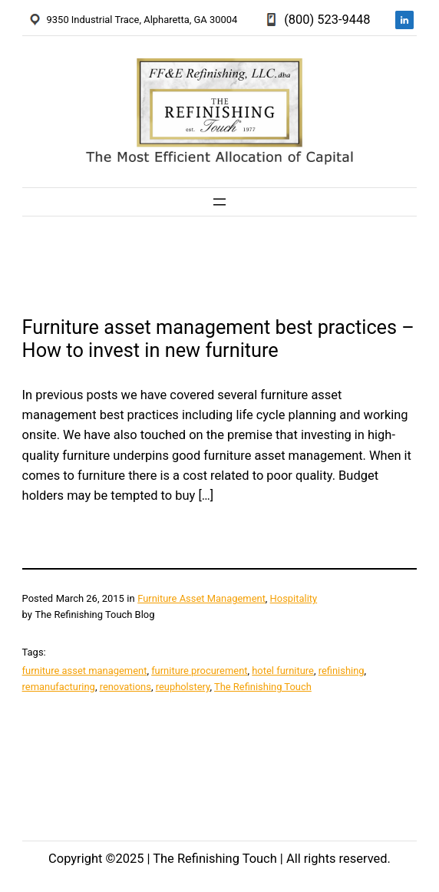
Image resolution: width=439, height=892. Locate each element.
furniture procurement (199, 670)
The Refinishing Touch (263, 686)
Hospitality (294, 598)
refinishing (342, 670)
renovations (125, 686)
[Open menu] (219, 202)
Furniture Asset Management (201, 598)
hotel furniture (283, 670)
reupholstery (183, 686)
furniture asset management (84, 670)
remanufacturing (58, 686)
